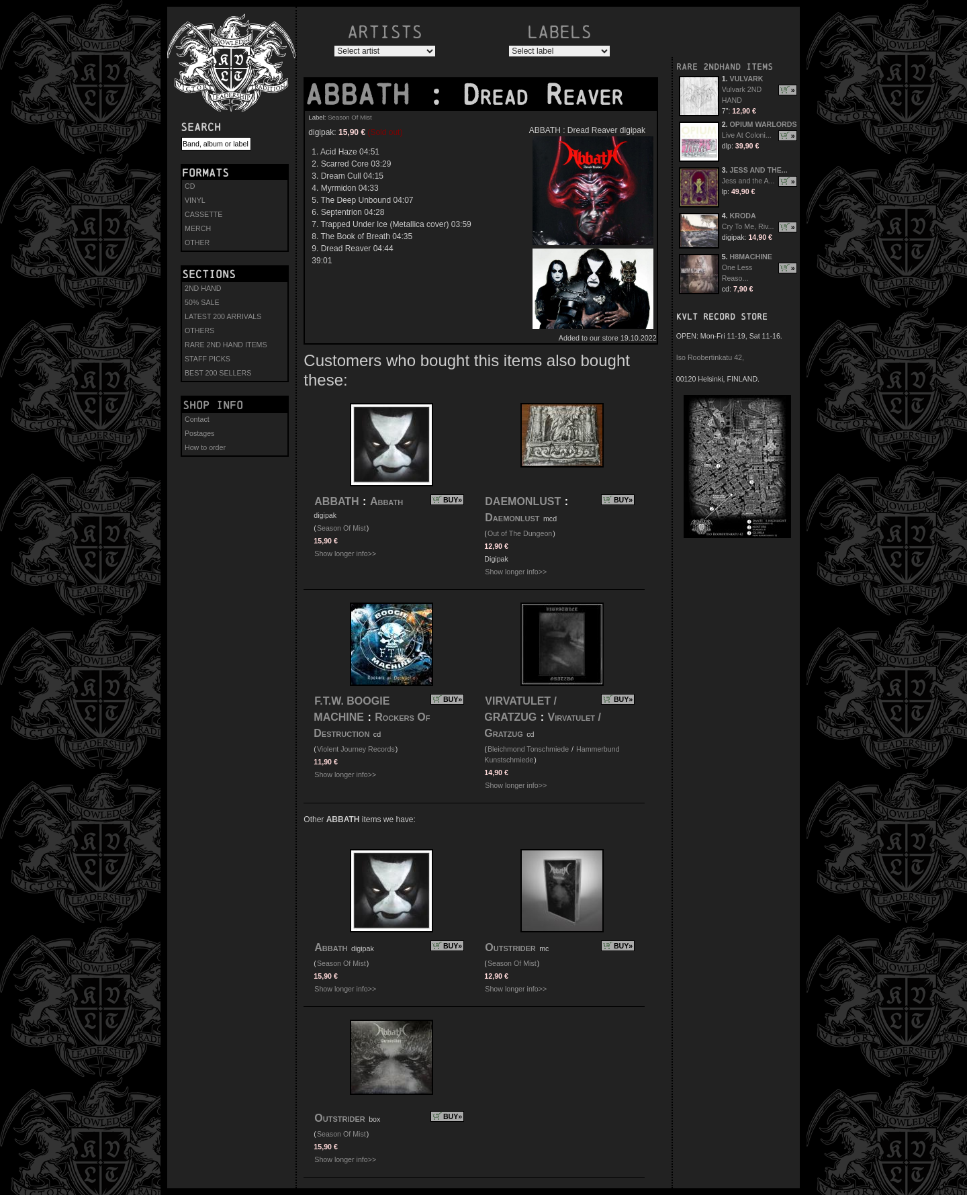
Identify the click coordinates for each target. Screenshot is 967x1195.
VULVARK (747, 79)
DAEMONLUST (523, 501)
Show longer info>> (345, 553)
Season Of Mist (350, 117)
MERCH (198, 228)
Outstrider (510, 947)
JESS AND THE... (759, 170)
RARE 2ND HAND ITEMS (226, 345)
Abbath (386, 501)
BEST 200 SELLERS (218, 373)
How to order (205, 447)
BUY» (452, 500)
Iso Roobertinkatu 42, (710, 357)
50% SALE (202, 302)
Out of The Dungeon (520, 533)
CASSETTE (203, 214)
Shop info (213, 405)
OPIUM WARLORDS (763, 124)
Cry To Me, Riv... (748, 226)
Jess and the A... (748, 181)
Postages (199, 433)
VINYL (195, 200)
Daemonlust (512, 517)
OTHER (197, 242)
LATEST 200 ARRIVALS (223, 316)
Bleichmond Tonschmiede (528, 749)
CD (190, 186)
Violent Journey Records (356, 749)
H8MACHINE (751, 257)
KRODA (743, 216)
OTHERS (199, 330)
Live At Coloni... (747, 135)
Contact (197, 419)
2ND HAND (203, 288)
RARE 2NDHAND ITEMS (724, 67)
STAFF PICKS (207, 359)
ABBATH (366, 95)
